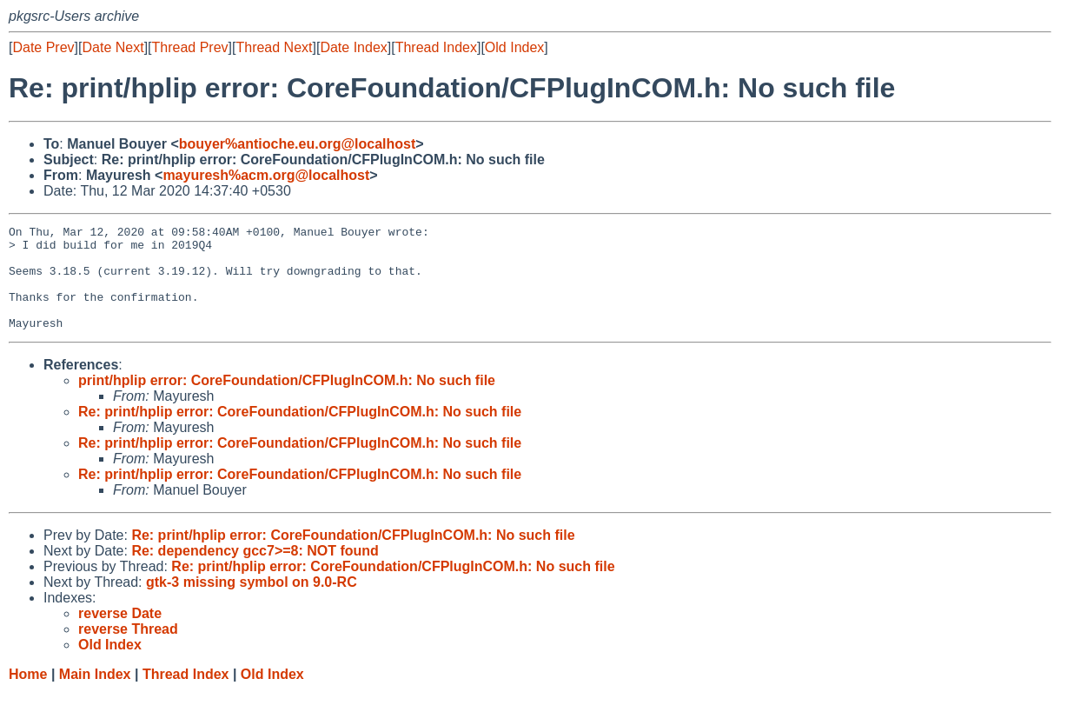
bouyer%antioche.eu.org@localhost (297, 143)
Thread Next (273, 47)
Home (28, 695)
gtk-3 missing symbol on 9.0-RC (251, 603)
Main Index (95, 695)
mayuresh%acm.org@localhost (265, 175)
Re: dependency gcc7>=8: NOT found (255, 571)
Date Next (112, 47)
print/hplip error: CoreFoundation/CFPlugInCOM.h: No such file (286, 401)
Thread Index (436, 47)
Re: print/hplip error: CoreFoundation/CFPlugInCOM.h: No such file (299, 432)
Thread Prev (190, 47)
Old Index (514, 47)
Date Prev (43, 47)
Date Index (353, 47)
